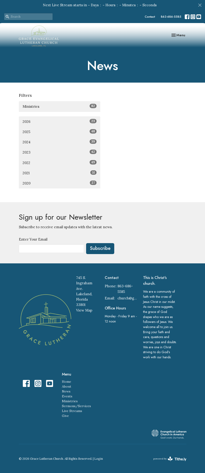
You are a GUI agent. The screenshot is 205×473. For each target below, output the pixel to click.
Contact (150, 16)
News (66, 391)
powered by (169, 459)
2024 (60, 141)
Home (66, 381)
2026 (60, 121)
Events (67, 396)
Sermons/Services (76, 406)
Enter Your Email (33, 239)
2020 (60, 183)
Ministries (60, 106)
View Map (84, 310)
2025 (60, 131)
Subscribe (100, 248)
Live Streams (72, 411)
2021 (60, 172)
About (66, 386)
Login (98, 459)
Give (65, 416)
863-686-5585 (171, 16)
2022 (60, 162)
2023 (60, 152)
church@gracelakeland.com (128, 298)
